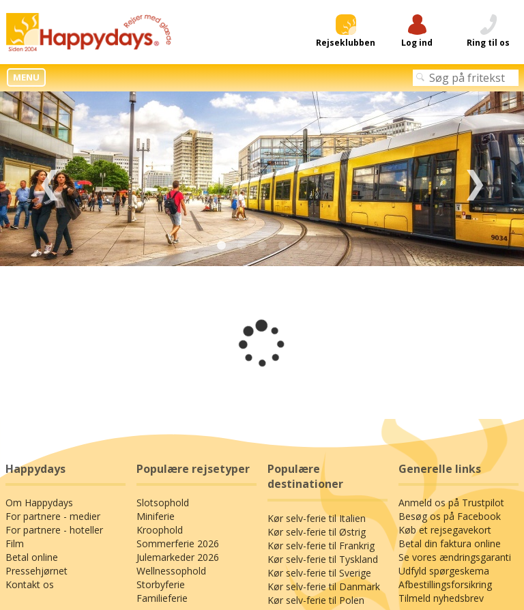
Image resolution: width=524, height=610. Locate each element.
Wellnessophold (171, 570)
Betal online (31, 557)
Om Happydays (39, 502)
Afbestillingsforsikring (445, 584)
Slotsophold (162, 502)
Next (474, 178)
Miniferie (155, 516)
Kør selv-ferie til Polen (315, 600)
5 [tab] (303, 245)
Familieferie (162, 598)
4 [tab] (282, 245)
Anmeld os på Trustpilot (451, 502)
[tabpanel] (262, 178)
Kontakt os (29, 584)
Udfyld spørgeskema (443, 570)
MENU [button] (26, 77)
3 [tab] (262, 245)
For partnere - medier (52, 516)
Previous (49, 178)
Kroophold (159, 529)
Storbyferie (160, 584)
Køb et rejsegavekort (444, 529)
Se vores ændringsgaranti (454, 557)
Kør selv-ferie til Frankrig (321, 545)
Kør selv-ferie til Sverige (319, 572)
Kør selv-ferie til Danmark (323, 586)
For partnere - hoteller (54, 529)
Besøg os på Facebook (449, 516)
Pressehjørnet (36, 570)
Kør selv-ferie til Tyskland (322, 559)
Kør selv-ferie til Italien (316, 518)
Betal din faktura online (449, 543)
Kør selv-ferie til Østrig (316, 531)
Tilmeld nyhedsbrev (441, 598)
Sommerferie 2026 (177, 543)
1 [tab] (221, 245)
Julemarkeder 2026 (177, 557)
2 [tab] (241, 245)
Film (14, 543)
